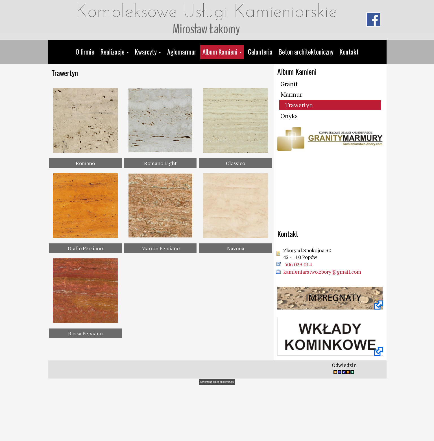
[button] (114, 52)
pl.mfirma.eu (227, 436)
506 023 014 (297, 264)
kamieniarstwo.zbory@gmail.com (322, 271)
